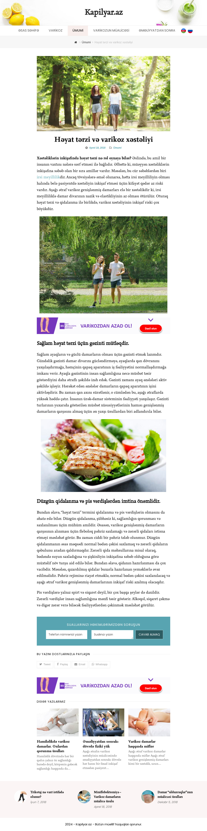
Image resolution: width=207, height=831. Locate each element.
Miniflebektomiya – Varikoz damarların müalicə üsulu (107, 796)
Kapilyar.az (104, 13)
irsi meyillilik (48, 177)
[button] (45, 664)
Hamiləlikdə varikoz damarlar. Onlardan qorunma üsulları (53, 746)
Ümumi (117, 147)
